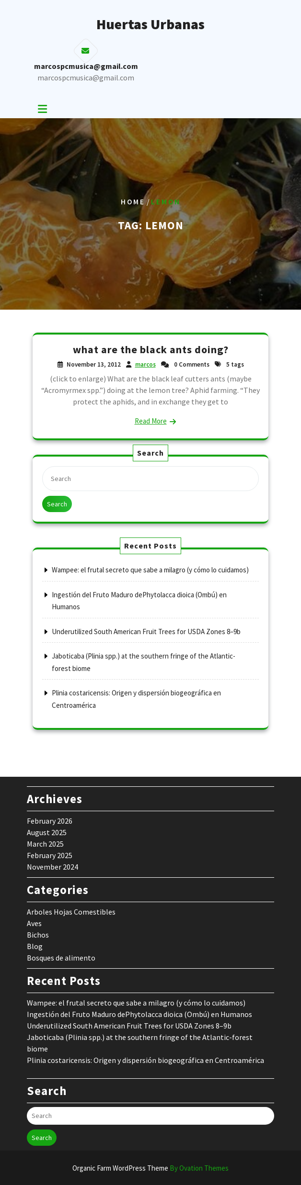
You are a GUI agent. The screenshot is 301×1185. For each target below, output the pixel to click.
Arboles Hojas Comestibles (71, 912)
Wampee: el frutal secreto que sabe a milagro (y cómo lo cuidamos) (150, 569)
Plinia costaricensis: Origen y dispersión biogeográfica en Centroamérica (145, 1060)
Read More (151, 420)
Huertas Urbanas (150, 24)
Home (133, 201)
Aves (34, 923)
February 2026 (49, 821)
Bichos (38, 934)
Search (57, 504)
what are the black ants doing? (151, 349)
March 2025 (45, 844)
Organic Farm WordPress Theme (150, 1168)
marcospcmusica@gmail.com (85, 77)
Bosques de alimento (61, 957)
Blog (35, 946)
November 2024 (52, 867)
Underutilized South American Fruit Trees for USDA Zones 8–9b (146, 631)
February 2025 (49, 855)
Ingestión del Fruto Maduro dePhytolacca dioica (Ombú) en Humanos (139, 1014)
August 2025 (47, 832)
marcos (145, 364)
